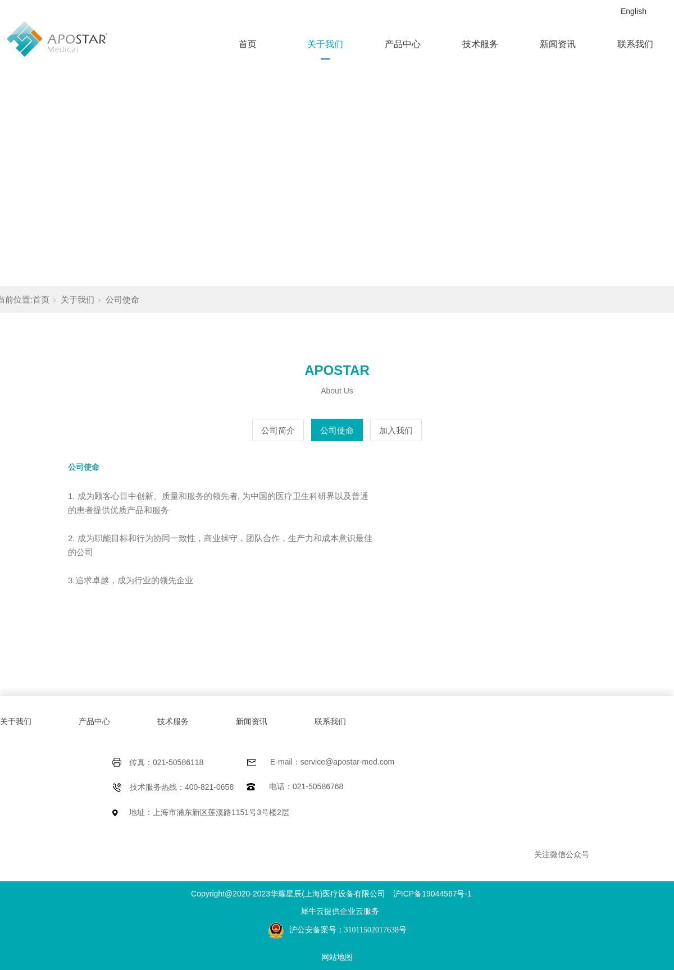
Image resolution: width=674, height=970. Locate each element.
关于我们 (325, 44)
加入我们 (396, 430)
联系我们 (635, 44)
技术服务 (480, 44)
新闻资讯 (558, 44)
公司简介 (278, 430)
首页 (248, 44)
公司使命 (122, 299)
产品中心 (403, 44)
